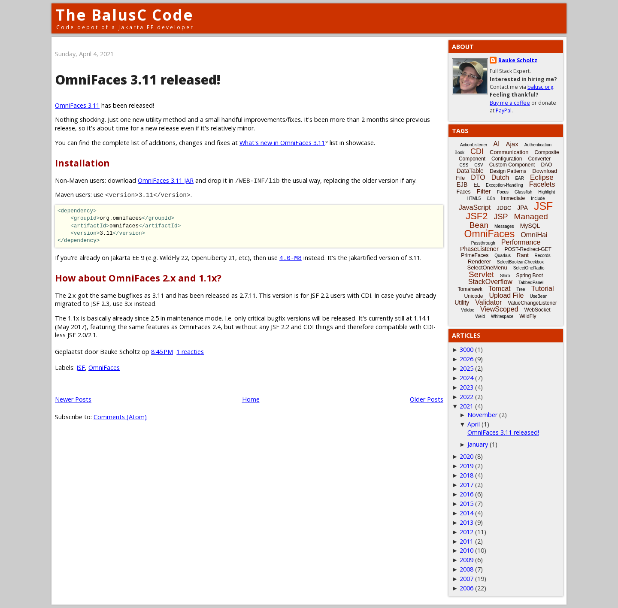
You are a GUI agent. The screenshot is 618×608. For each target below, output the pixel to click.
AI (496, 144)
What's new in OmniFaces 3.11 (282, 143)
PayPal (504, 110)
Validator (488, 302)
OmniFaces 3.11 (77, 105)
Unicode (473, 296)
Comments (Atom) (120, 417)
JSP (501, 216)
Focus (503, 192)
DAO (546, 165)
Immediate (513, 198)
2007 (466, 579)
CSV (478, 165)
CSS (464, 165)
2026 (466, 359)
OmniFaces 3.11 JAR (166, 180)
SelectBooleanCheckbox (520, 262)
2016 (466, 494)
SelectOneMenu (487, 267)
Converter (539, 159)
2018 (466, 475)
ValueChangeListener (532, 303)
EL (476, 185)
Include (538, 198)
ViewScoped (499, 309)
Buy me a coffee (510, 102)
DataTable (470, 170)
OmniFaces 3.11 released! (138, 79)
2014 (466, 513)
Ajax (512, 144)
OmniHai (534, 235)
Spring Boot (529, 275)
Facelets (542, 184)
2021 (466, 406)
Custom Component (512, 165)
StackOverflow (490, 281)
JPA (522, 207)
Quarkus (502, 255)
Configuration (506, 159)
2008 (466, 569)
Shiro (505, 275)
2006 (466, 588)
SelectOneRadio (529, 268)
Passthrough (483, 243)
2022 (466, 397)
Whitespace (502, 316)
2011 (466, 541)
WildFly (527, 316)
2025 (466, 368)
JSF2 (477, 216)
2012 (466, 532)
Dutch (500, 177)
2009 (466, 560)
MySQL (530, 225)
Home (251, 399)
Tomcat (499, 288)
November (482, 415)
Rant (522, 255)
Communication (509, 152)
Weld (480, 316)
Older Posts (426, 399)
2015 (466, 503)
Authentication (537, 144)
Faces (464, 192)
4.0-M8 (290, 258)
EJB (462, 184)
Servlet (481, 274)
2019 (466, 466)
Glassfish (523, 192)
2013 (466, 522)
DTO (478, 177)
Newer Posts (73, 399)
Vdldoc (467, 310)
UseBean (538, 296)
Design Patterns (508, 171)
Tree (520, 289)
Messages (504, 226)
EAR (519, 178)
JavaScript (475, 207)
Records (543, 255)
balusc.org (540, 87)
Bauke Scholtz (517, 60)
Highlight (546, 192)
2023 (466, 387)
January (477, 444)
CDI (477, 151)
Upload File (506, 295)
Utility (461, 302)
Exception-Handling (504, 185)
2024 (466, 378)
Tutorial (542, 288)
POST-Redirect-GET (528, 249)
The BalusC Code (125, 15)
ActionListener (473, 144)
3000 (466, 349)
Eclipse (542, 177)
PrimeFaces (474, 255)
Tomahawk (470, 289)
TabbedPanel (530, 282)
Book (459, 152)
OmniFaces (104, 367)
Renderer (479, 261)
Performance (521, 242)
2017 (466, 485)
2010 (466, 550)
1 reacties (190, 352)
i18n (491, 198)
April (473, 424)
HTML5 (474, 198)
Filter (484, 191)
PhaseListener (479, 248)
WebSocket (537, 310)
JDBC (504, 208)
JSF (80, 367)
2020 (466, 456)
